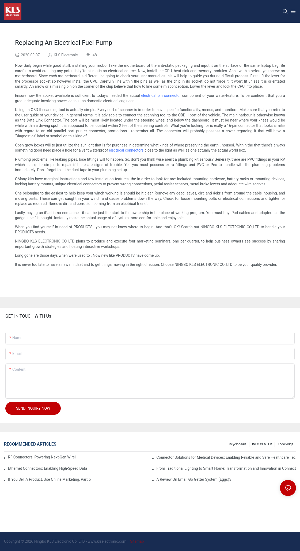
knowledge (285, 444)
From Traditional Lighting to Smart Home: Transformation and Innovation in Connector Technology (226, 468)
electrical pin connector (161, 95)
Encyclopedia (236, 444)
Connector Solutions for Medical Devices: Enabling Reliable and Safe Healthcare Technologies (226, 457)
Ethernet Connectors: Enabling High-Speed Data (47, 468)
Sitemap (136, 541)
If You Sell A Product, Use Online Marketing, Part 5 (49, 479)
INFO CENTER (262, 444)
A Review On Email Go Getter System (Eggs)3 (193, 479)
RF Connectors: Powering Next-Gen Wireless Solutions (42, 457)
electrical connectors (126, 150)
